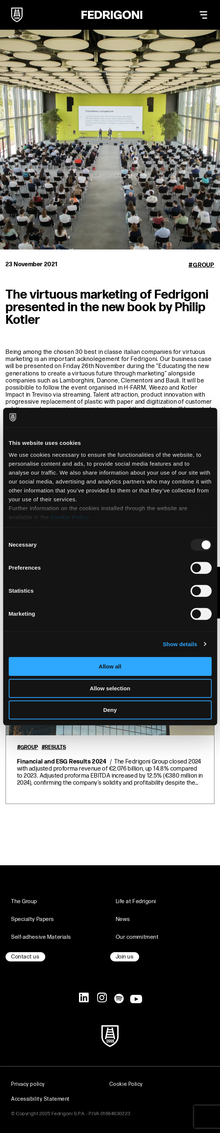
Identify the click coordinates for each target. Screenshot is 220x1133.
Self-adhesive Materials (41, 937)
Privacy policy (28, 1084)
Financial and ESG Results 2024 (61, 761)
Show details (180, 644)
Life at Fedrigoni (136, 901)
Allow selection (110, 688)
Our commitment (137, 937)
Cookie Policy (69, 517)
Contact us (25, 957)
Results (55, 748)
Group (203, 265)
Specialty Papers (32, 919)
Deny (110, 710)
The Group (24, 901)
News (123, 919)
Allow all (110, 666)
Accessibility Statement (40, 1099)
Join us (125, 957)
